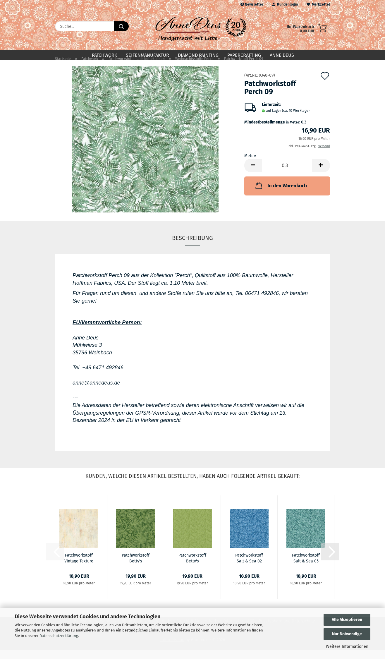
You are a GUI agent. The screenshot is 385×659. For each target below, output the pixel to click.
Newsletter (251, 4)
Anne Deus (282, 55)
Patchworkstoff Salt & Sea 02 (249, 567)
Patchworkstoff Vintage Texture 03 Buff (78, 567)
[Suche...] (121, 26)
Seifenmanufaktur (147, 55)
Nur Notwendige (347, 633)
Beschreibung (192, 247)
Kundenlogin (285, 4)
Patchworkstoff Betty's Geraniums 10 (192, 567)
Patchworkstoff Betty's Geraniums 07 (135, 567)
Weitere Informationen (347, 646)
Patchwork (104, 55)
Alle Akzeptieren (347, 619)
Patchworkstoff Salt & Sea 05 (306, 567)
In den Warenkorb (280, 194)
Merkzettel (318, 4)
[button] (253, 174)
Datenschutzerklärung (58, 636)
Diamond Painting (198, 55)
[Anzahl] (287, 174)
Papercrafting (244, 55)
